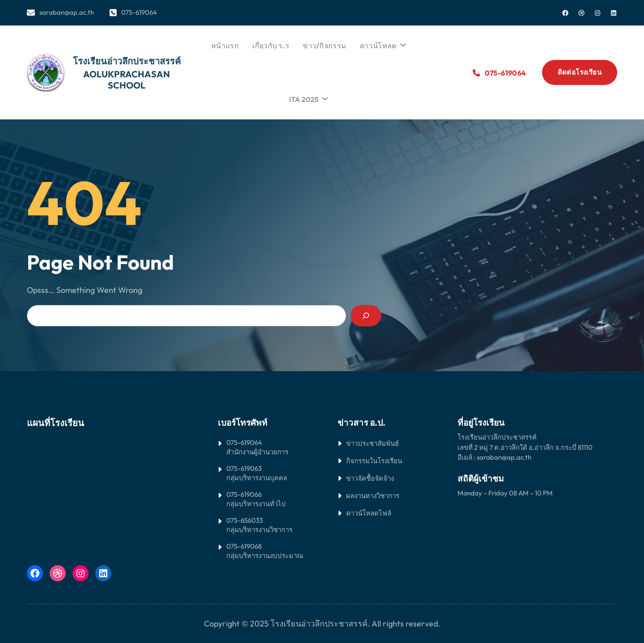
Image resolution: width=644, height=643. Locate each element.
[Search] (366, 315)
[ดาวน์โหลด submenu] (402, 43)
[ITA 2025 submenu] (324, 97)
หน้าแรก (225, 45)
